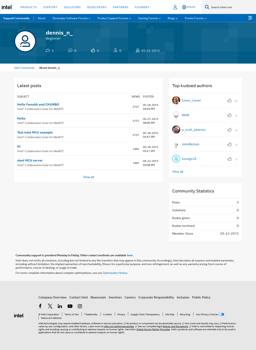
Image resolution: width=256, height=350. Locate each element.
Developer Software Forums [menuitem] (70, 18)
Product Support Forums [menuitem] (113, 18)
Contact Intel (78, 297)
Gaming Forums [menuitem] (148, 18)
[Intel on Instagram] (79, 306)
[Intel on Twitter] (50, 306)
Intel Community (24, 67)
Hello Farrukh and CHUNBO (38, 104)
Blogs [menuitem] (171, 18)
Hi (19, 146)
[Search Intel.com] (232, 7)
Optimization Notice (115, 272)
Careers (130, 297)
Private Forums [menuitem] (194, 18)
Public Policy (201, 297)
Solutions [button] (72, 7)
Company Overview (52, 297)
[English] (188, 7)
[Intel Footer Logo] (19, 315)
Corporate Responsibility (156, 297)
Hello (21, 118)
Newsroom (98, 297)
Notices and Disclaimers (175, 326)
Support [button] (50, 7)
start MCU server (30, 160)
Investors (115, 297)
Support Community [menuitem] (16, 18)
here (130, 255)
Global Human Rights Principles (153, 329)
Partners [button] (120, 7)
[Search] (207, 6)
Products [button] (28, 7)
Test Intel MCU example (35, 132)
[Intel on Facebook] (40, 306)
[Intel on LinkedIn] (60, 306)
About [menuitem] (41, 18)
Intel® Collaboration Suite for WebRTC (40, 109)
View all (88, 176)
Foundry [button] (142, 7)
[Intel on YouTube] (70, 306)
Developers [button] (97, 7)
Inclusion (183, 297)
